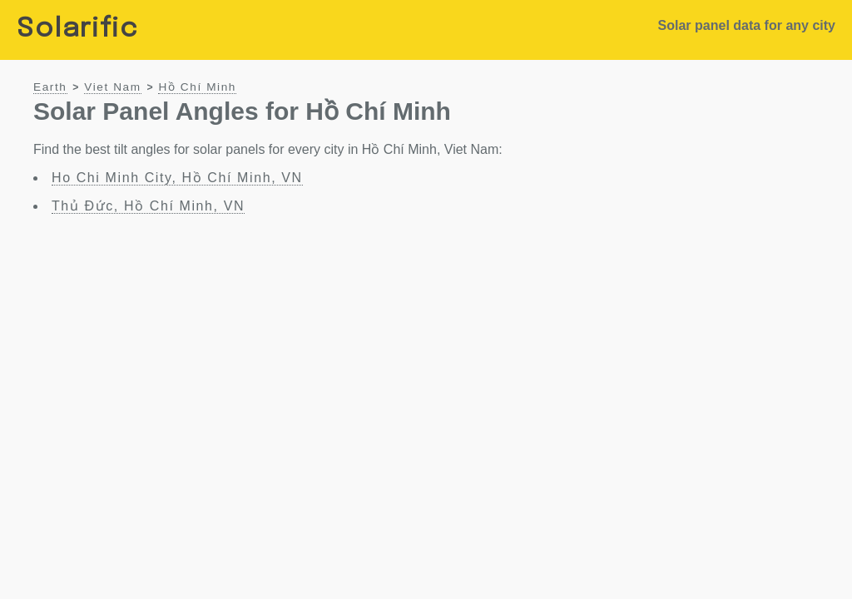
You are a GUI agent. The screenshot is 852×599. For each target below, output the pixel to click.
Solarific (77, 29)
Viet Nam (112, 87)
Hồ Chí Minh (197, 87)
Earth (50, 87)
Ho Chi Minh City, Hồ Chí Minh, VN (177, 178)
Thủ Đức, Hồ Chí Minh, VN (148, 206)
